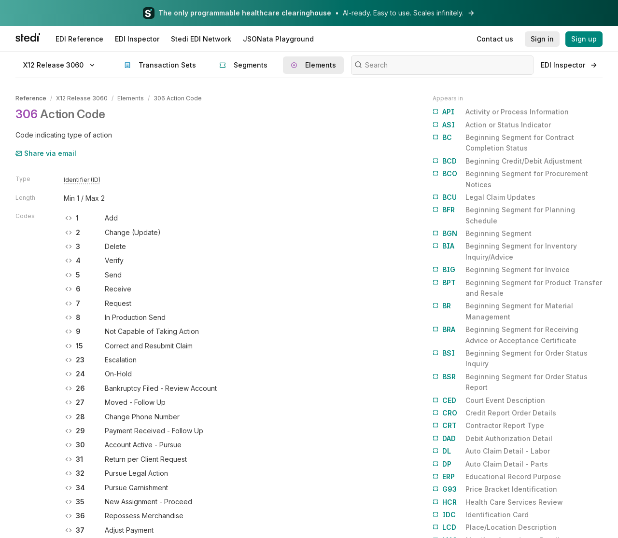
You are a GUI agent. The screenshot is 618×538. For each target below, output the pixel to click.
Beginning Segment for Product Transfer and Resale (517, 287)
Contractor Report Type (488, 425)
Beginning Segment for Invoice (501, 269)
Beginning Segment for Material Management (503, 310)
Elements (130, 98)
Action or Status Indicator (492, 125)
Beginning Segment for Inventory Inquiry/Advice (505, 251)
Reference (30, 98)
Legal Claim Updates (484, 197)
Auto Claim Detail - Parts (490, 464)
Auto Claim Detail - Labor (491, 451)
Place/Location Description (495, 527)
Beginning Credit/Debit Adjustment (507, 161)
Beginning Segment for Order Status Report (510, 381)
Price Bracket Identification (495, 489)
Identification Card (481, 515)
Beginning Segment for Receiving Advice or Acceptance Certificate (505, 334)
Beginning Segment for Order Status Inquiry (510, 358)
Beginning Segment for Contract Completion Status (503, 142)
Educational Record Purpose (497, 476)
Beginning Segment (482, 233)
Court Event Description (489, 400)
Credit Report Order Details (494, 413)
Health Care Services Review (498, 502)
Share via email (45, 153)
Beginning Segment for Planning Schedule (504, 214)
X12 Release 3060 (82, 98)
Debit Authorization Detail (492, 438)
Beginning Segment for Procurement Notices (510, 178)
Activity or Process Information (501, 112)
